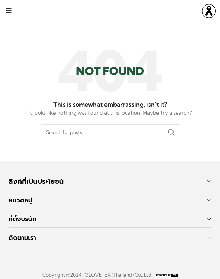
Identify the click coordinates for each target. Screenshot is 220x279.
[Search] (110, 132)
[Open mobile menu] (9, 10)
